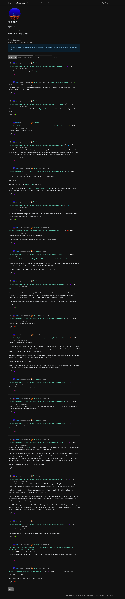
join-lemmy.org (111, 595)
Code (102, 595)
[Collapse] (10, 63)
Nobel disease (29, 184)
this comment (27, 447)
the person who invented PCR (39, 188)
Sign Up (113, 3)
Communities (31, 3)
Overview (12, 57)
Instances (90, 595)
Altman (11, 289)
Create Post (42, 3)
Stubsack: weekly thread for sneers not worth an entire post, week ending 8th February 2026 (36, 442)
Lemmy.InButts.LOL (16, 3)
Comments (22, 57)
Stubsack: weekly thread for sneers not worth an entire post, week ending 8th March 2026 (36, 145)
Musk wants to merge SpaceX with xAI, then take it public (26, 571)
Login (107, 3)
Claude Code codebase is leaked (59, 82)
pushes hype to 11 (40, 109)
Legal (84, 595)
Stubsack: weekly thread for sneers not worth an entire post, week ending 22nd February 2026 (37, 284)
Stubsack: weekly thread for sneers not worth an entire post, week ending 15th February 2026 (37, 318)
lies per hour (38, 71)
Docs (97, 595)
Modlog (78, 595)
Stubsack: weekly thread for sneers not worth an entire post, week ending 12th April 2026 (35, 66)
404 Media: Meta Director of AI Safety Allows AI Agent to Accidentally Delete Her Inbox (39, 259)
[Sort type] (43, 57)
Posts (30, 57)
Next (11, 589)
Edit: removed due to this (17, 428)
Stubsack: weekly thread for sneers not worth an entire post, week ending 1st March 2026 (36, 230)
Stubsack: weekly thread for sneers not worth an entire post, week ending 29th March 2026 (36, 104)
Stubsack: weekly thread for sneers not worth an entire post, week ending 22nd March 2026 (36, 126)
